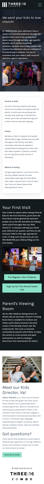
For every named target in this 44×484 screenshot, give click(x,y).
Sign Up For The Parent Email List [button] (22, 288)
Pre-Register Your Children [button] (22, 277)
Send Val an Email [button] (11, 455)
